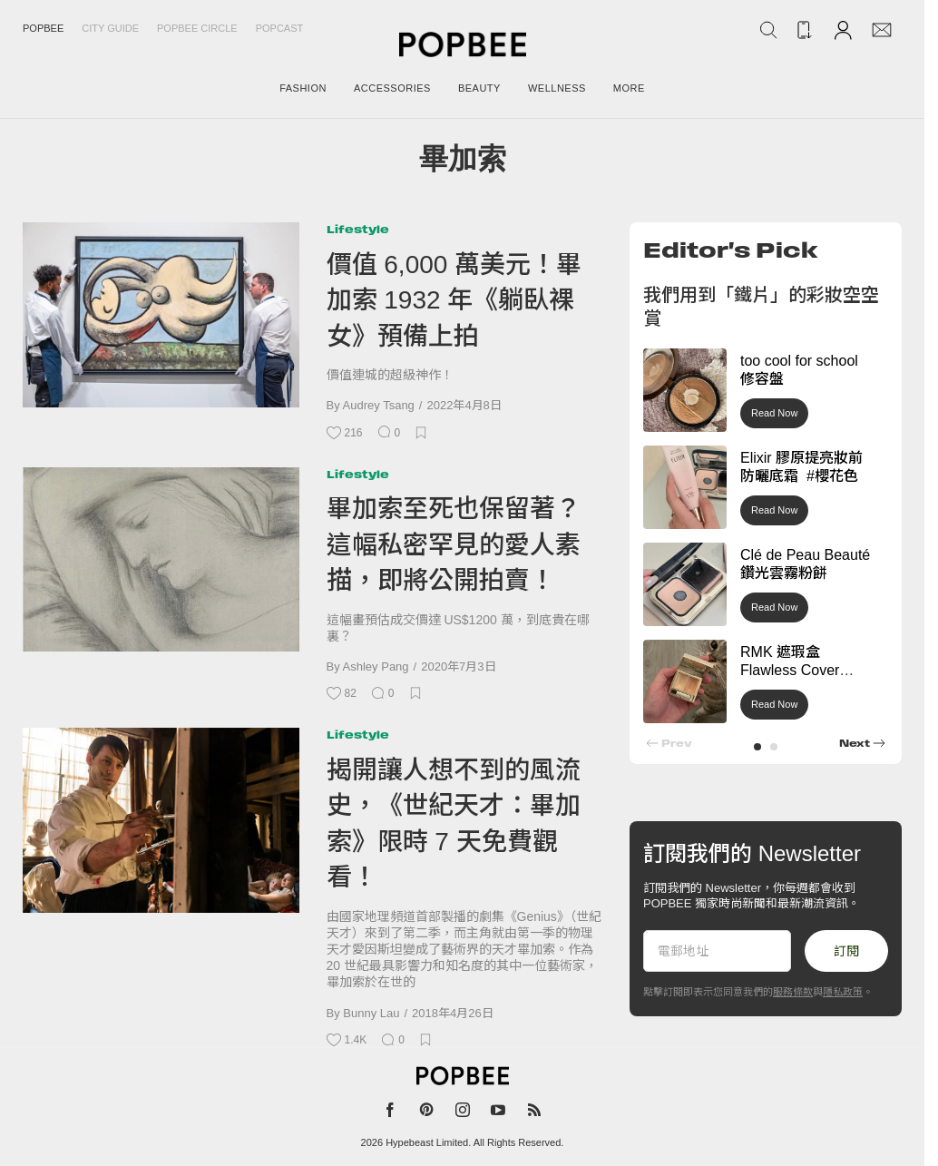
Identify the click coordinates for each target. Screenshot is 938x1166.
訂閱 (846, 951)
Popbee (43, 28)
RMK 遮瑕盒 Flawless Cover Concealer (789, 671)
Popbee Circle (197, 28)
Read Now (774, 412)
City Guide (110, 28)
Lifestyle (358, 229)
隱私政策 (843, 991)
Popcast (280, 28)
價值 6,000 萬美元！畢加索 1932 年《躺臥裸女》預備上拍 (454, 300)
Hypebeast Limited (427, 1142)
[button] (757, 746)
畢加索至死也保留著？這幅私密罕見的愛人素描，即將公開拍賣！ (454, 544)
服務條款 (793, 991)
